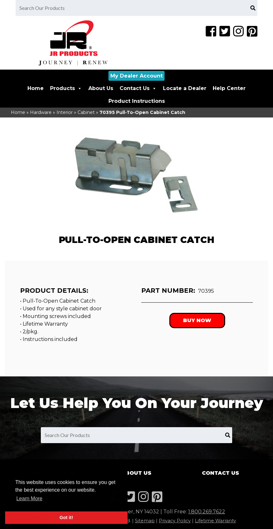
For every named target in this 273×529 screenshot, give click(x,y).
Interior (64, 112)
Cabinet (86, 112)
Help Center (229, 88)
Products (66, 88)
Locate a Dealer (184, 88)
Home (35, 88)
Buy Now (197, 320)
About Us (100, 88)
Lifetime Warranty (215, 521)
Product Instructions (136, 101)
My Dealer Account (136, 76)
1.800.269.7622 (206, 512)
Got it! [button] (66, 517)
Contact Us (138, 88)
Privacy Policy (175, 521)
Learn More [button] (29, 498)
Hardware (41, 112)
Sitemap (145, 521)
